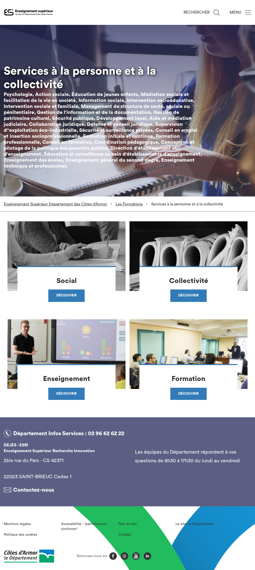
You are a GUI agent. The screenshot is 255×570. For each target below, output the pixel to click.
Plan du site (127, 524)
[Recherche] (216, 12)
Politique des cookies (20, 534)
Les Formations (129, 204)
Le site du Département (194, 524)
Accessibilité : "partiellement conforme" (84, 526)
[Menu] (248, 12)
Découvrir (66, 295)
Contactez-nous (33, 490)
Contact (124, 534)
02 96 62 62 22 (106, 433)
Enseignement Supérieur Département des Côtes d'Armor (55, 204)
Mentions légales (17, 524)
